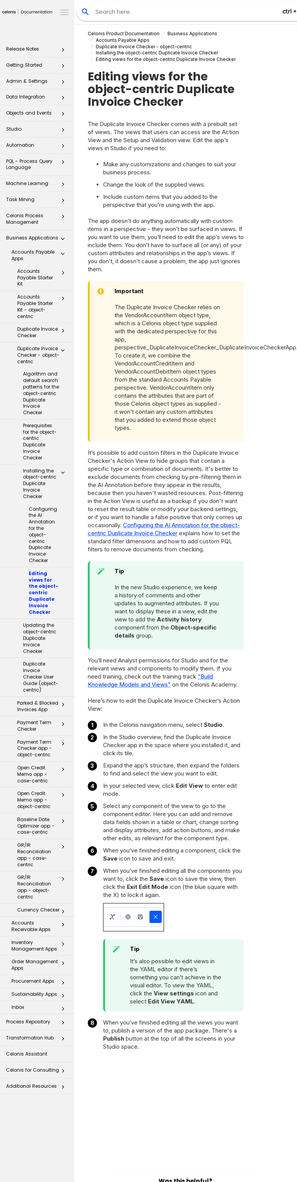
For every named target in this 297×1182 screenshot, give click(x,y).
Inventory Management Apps (40, 945)
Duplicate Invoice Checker (43, 332)
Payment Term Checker (43, 725)
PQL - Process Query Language (37, 164)
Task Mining (37, 202)
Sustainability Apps (40, 996)
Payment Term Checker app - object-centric (43, 748)
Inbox (40, 1009)
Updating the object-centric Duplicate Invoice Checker (39, 638)
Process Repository (37, 1024)
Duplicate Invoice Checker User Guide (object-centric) (40, 677)
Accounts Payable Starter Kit (43, 277)
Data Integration (37, 99)
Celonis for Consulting (37, 1072)
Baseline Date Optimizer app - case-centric (43, 826)
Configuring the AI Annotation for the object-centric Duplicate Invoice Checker (43, 535)
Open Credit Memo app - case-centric (43, 774)
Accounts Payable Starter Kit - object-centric (43, 306)
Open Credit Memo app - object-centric (43, 800)
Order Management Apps (40, 964)
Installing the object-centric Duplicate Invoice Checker (46, 483)
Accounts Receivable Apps (40, 926)
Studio (37, 131)
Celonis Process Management (37, 218)
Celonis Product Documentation (123, 33)
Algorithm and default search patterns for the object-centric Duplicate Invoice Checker (41, 393)
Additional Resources (37, 1088)
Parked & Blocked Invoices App (43, 706)
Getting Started (37, 67)
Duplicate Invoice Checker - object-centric (43, 355)
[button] (63, 51)
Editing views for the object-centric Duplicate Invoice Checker (43, 592)
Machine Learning (37, 186)
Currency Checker (43, 911)
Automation (37, 147)
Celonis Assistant (26, 1054)
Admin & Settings (37, 83)
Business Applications (37, 240)
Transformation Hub (37, 1040)
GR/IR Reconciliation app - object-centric (43, 887)
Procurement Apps (40, 983)
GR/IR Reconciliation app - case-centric (43, 854)
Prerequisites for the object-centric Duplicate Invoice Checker (40, 441)
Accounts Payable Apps (40, 255)
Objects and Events (37, 115)
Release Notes (37, 51)
